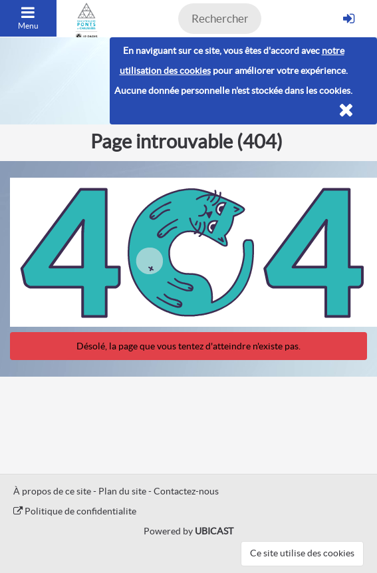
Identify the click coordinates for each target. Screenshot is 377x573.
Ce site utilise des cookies (302, 553)
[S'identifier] (349, 18)
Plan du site (122, 491)
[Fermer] (346, 110)
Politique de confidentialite (74, 511)
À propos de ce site (52, 491)
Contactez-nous (186, 491)
